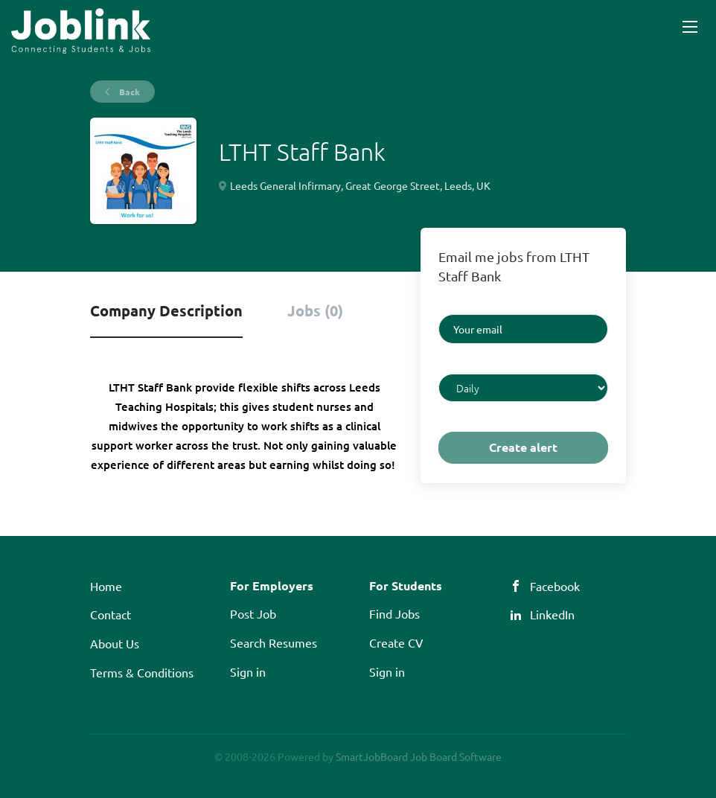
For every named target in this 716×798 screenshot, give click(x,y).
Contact (110, 614)
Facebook (555, 585)
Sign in (248, 671)
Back (128, 92)
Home (106, 585)
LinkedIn (552, 614)
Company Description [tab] (166, 310)
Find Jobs (394, 613)
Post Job (253, 613)
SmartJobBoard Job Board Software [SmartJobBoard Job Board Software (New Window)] (419, 756)
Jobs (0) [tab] (315, 310)
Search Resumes (273, 642)
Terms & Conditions (142, 672)
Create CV (396, 642)
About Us (114, 643)
